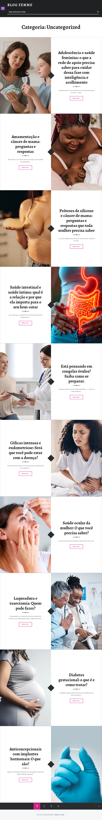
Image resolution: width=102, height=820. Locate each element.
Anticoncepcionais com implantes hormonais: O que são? (25, 756)
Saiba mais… (78, 98)
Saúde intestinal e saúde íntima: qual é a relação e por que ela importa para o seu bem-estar (25, 297)
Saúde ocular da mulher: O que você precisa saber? (76, 528)
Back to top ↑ (60, 815)
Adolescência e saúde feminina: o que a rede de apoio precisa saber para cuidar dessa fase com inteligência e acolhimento (76, 67)
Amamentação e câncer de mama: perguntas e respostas (25, 144)
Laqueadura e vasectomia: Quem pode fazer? (25, 603)
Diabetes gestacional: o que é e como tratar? (76, 679)
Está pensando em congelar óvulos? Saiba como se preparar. (76, 373)
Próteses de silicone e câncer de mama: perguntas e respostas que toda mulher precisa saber (76, 220)
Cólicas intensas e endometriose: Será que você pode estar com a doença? (25, 450)
